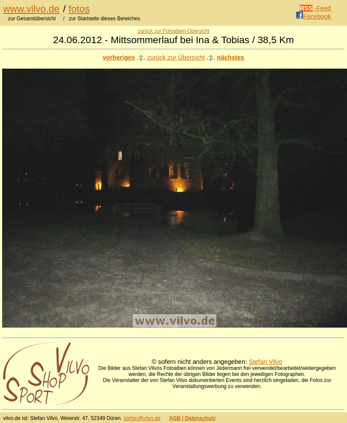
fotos (79, 8)
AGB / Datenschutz (192, 418)
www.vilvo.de (31, 8)
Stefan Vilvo (265, 361)
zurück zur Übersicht (176, 57)
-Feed (315, 8)
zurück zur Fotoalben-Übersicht (173, 31)
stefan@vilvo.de (142, 418)
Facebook (313, 16)
